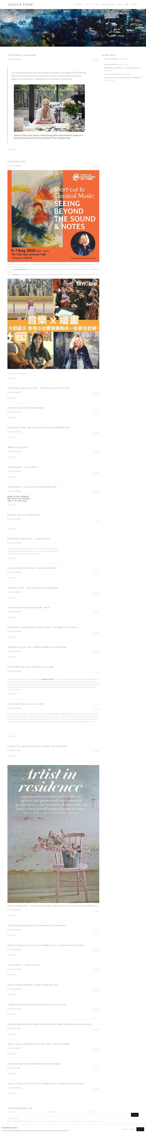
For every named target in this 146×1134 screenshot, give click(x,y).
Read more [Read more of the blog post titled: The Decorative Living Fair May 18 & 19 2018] (11, 699)
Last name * (52, 1112)
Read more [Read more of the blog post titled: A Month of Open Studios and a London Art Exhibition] (11, 761)
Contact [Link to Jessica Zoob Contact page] (134, 4)
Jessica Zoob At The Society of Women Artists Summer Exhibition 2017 (45, 950)
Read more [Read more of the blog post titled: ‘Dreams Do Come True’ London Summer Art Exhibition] (11, 661)
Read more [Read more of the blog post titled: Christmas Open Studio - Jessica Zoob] (11, 563)
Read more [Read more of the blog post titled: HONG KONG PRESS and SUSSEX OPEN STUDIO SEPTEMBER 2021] (11, 442)
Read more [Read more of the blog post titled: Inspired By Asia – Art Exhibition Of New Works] (11, 602)
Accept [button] (140, 1129)
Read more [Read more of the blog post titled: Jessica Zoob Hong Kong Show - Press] (11, 622)
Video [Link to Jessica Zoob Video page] (97, 4)
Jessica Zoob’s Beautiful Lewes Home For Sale (32, 990)
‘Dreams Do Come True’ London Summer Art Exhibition (36, 652)
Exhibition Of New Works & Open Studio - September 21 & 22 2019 (42, 632)
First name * (10, 1112)
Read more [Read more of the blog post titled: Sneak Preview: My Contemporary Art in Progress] (11, 1078)
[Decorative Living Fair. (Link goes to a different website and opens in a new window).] (48, 684)
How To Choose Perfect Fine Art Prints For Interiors (36, 930)
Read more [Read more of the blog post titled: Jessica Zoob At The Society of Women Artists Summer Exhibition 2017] (11, 960)
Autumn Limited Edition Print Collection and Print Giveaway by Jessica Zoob (49, 1029)
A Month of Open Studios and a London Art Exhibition (37, 751)
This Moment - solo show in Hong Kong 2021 (32, 492)
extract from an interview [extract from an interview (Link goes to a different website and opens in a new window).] (20, 274)
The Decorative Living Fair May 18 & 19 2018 (30, 672)
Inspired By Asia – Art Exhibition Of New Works (32, 593)
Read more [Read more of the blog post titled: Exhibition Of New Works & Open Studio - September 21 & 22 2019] (11, 642)
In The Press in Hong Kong (21, 55)
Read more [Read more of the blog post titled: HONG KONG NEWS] (11, 383)
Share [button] (96, 60)
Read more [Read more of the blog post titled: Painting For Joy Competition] (11, 533)
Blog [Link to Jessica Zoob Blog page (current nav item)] (126, 4)
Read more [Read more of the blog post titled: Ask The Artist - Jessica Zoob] (11, 979)
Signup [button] (134, 1114)
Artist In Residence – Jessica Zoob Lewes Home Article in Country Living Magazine (52, 910)
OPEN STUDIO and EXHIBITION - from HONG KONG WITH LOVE (38, 393)
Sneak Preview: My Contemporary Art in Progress (34, 1069)
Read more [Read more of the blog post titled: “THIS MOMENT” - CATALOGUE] (11, 481)
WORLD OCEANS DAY (17, 452)
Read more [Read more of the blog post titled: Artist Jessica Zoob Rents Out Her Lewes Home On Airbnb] (11, 1058)
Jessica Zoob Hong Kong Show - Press (28, 612)
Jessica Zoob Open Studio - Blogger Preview (32, 573)
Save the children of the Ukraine (25, 413)
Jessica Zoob (20, 4)
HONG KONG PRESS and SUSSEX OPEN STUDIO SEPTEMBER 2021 (38, 432)
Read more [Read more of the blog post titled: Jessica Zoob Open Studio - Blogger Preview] (11, 582)
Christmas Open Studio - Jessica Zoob (28, 543)
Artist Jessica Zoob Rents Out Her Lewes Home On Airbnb (38, 1049)
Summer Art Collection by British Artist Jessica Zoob (36, 1009)
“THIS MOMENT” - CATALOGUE (22, 472)
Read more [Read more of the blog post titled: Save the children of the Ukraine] (11, 422)
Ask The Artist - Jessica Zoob (23, 970)
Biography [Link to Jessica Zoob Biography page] (79, 4)
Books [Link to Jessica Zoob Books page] (119, 4)
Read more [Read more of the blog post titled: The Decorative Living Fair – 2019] (11, 741)
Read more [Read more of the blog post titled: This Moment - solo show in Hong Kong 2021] (11, 510)
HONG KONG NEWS (16, 166)
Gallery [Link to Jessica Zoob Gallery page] (89, 4)
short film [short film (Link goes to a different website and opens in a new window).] (15, 279)
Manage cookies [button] (128, 1129)
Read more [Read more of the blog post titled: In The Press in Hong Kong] (11, 149)
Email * (93, 1112)
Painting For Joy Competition (23, 520)
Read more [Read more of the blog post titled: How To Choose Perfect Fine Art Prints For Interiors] (11, 940)
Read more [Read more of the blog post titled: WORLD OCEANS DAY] (11, 462)
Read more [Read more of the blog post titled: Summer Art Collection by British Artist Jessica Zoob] (11, 1019)
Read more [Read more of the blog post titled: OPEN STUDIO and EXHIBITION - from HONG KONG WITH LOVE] (11, 402)
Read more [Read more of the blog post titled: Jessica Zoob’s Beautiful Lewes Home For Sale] (11, 999)
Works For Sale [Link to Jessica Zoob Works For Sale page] (108, 4)
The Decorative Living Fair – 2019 (25, 709)
